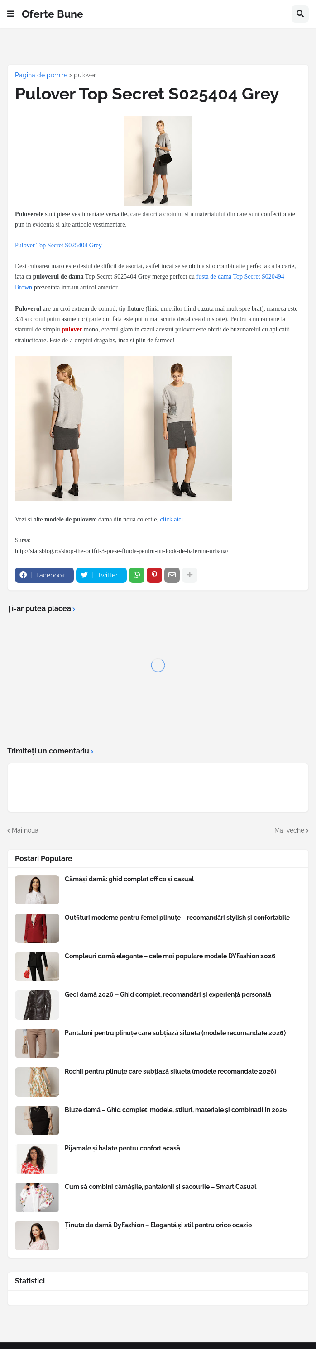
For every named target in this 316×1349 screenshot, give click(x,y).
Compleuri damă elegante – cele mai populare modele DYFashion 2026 (170, 956)
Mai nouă (25, 830)
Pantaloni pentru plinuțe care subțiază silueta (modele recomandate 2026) (175, 1033)
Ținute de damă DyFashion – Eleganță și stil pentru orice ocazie (158, 1225)
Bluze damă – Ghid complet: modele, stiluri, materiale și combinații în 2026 (176, 1109)
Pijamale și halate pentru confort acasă (122, 1148)
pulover (85, 75)
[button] (11, 14)
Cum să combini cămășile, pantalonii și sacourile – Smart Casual (160, 1186)
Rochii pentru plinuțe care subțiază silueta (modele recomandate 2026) (170, 1071)
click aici (171, 519)
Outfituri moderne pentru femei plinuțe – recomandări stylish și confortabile (177, 917)
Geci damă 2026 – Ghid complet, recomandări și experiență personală (168, 994)
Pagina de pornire (41, 75)
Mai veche (289, 830)
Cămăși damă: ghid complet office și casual (129, 879)
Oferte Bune (52, 14)
